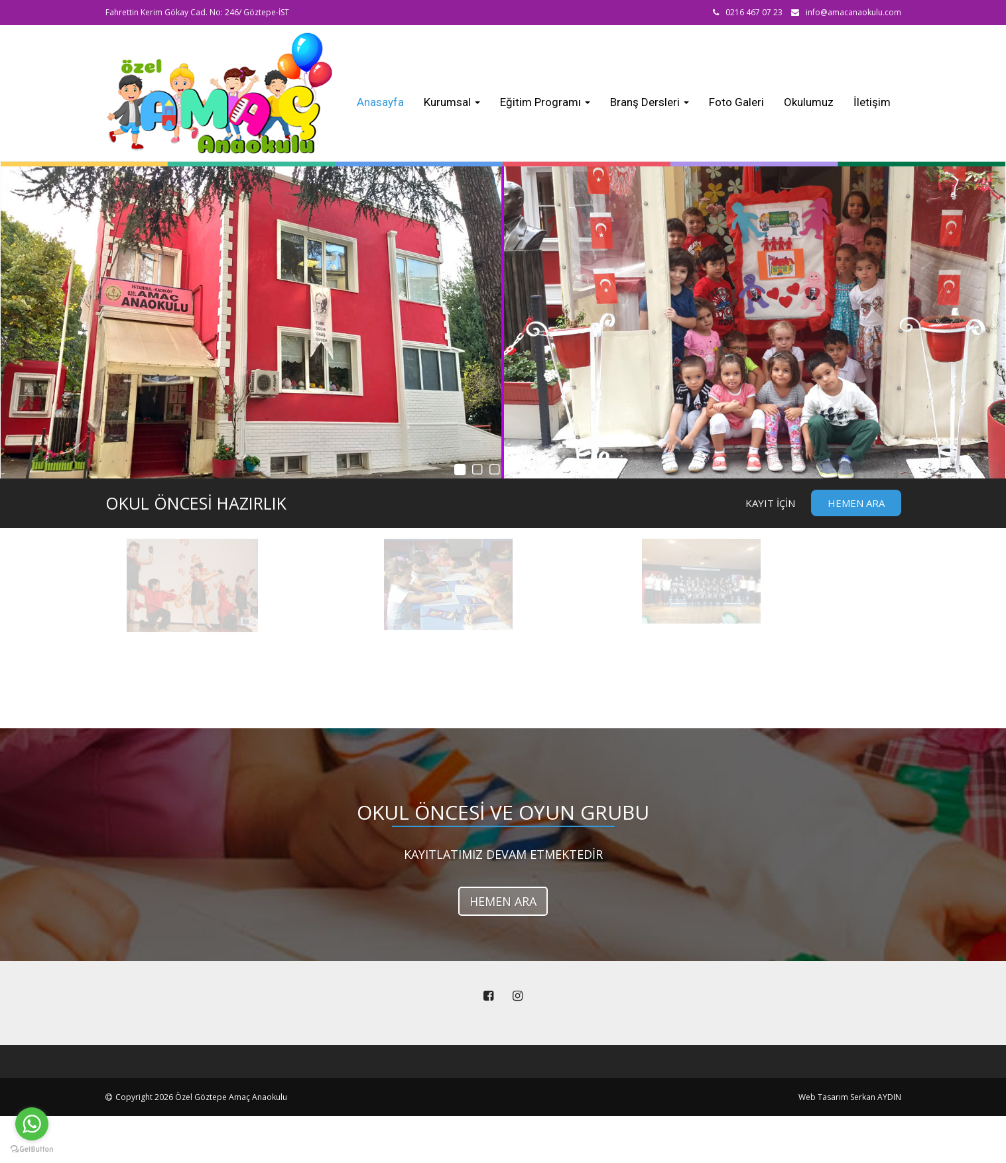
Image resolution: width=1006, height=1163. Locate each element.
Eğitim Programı (545, 102)
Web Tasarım (823, 1097)
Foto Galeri (736, 102)
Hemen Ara (856, 503)
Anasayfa (380, 102)
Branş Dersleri (649, 102)
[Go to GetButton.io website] (32, 1149)
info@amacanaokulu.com (853, 12)
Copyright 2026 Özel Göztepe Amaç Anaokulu (201, 1097)
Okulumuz (809, 102)
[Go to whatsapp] (31, 1123)
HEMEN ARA (503, 901)
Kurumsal (452, 102)
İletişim (872, 102)
